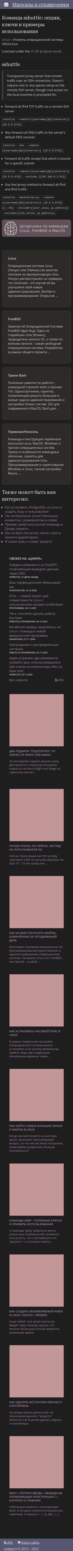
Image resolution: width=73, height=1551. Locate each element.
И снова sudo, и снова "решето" (29, 537)
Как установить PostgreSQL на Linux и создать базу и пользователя (33, 505)
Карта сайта (28, 1539)
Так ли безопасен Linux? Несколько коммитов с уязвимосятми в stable (31, 514)
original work (50, 51)
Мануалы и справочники (40, 4)
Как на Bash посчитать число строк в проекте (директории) (33, 531)
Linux (6, 39)
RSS (59, 676)
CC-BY (35, 51)
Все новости (18, 676)
